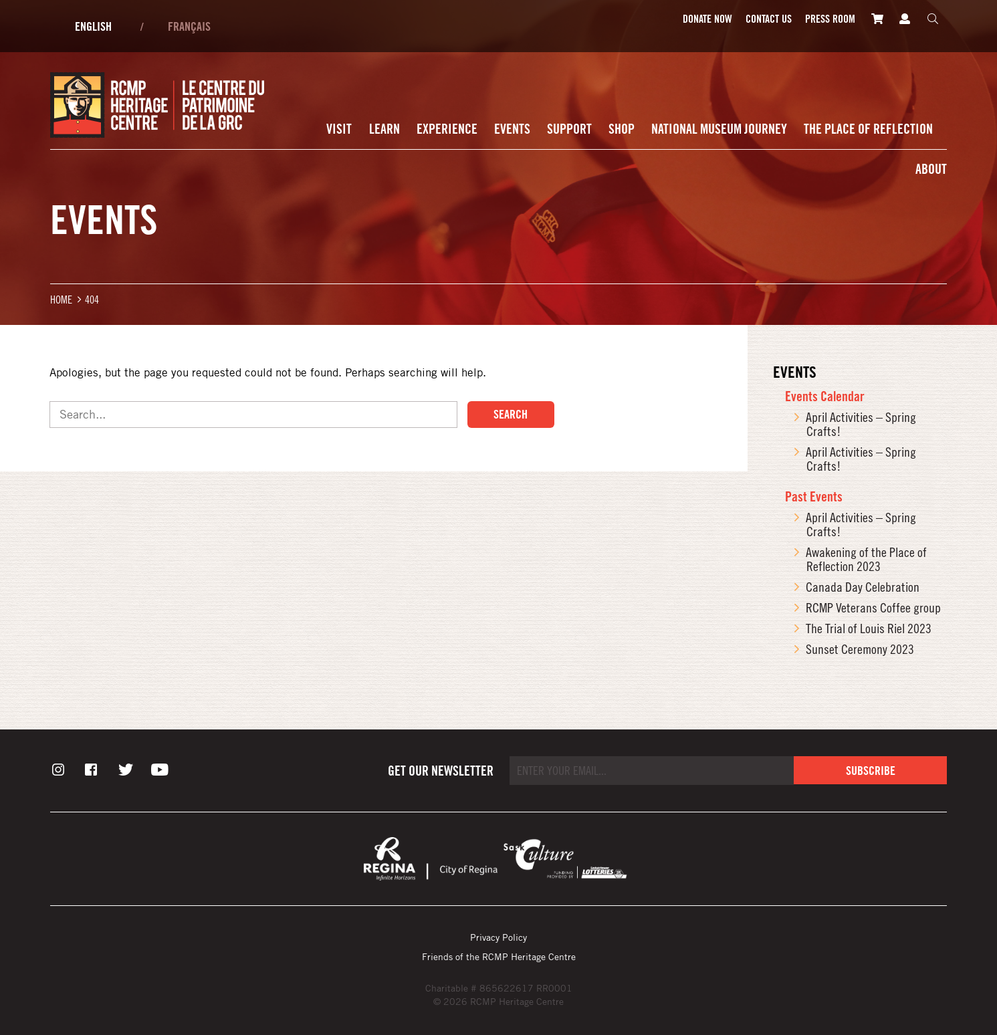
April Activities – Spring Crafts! (861, 424)
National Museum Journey (719, 128)
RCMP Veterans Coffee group (873, 607)
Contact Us (769, 18)
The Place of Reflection (868, 128)
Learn (384, 128)
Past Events (814, 496)
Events (512, 128)
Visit (339, 128)
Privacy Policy (498, 937)
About (931, 168)
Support (569, 128)
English (93, 26)
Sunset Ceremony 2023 (860, 649)
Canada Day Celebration (862, 586)
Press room (830, 18)
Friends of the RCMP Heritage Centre (499, 956)
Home (61, 299)
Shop (621, 128)
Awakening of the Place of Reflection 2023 (866, 559)
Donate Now (707, 18)
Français (189, 26)
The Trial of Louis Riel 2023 (868, 628)
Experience (447, 128)
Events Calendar (825, 396)
